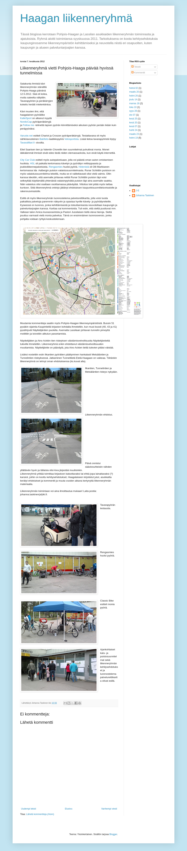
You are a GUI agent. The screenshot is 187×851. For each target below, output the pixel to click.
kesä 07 (133, 126)
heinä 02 (133, 88)
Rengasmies (55, 166)
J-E (137, 190)
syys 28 (133, 111)
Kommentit (138, 72)
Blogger (113, 834)
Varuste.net (26, 135)
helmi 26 (133, 95)
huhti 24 (133, 130)
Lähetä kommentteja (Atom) (40, 814)
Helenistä (84, 166)
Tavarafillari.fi (27, 142)
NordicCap (26, 121)
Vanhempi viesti (109, 808)
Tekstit (136, 67)
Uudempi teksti (28, 808)
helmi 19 (133, 137)
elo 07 (132, 115)
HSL (32, 163)
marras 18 (134, 103)
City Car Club (27, 159)
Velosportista (71, 139)
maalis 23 (134, 134)
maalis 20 (134, 91)
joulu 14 (133, 99)
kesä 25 (133, 118)
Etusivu (68, 808)
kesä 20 (133, 122)
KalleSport (26, 118)
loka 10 (133, 107)
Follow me (28, 125)
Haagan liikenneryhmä (76, 18)
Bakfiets (44, 139)
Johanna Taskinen (145, 195)
